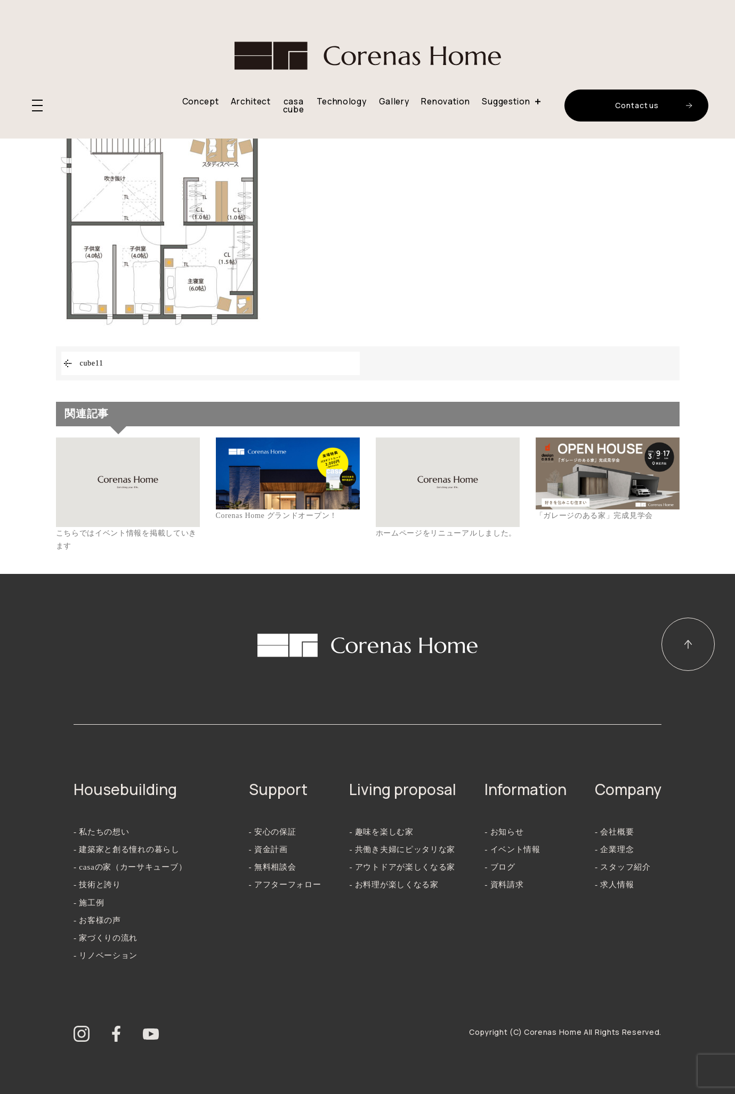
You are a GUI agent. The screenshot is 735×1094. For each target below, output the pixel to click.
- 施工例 (89, 902)
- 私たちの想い (102, 831)
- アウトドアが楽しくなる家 (402, 866)
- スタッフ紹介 (623, 866)
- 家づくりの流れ (106, 937)
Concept (200, 102)
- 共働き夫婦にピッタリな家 (402, 849)
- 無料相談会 (272, 866)
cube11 (91, 363)
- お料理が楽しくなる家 (393, 884)
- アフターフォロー (285, 884)
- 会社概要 (614, 831)
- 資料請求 (503, 884)
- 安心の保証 (272, 831)
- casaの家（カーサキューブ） (130, 866)
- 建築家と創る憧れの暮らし (127, 849)
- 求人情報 (614, 884)
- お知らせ (503, 831)
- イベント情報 (512, 849)
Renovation (445, 102)
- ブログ (499, 866)
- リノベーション (106, 955)
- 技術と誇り (97, 884)
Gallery (394, 102)
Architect (250, 102)
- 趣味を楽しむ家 (381, 831)
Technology (342, 102)
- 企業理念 (614, 849)
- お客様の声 (97, 920)
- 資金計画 (268, 849)
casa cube (293, 106)
